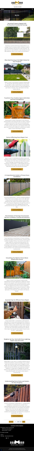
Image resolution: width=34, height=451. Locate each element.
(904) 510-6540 (17, 6)
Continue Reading (17, 54)
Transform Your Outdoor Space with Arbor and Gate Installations (17, 98)
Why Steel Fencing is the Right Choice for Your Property (17, 60)
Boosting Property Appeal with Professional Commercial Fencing (17, 24)
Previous (11, 421)
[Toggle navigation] (17, 9)
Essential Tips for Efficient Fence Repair (17, 300)
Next (24, 421)
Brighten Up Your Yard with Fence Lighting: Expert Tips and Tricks (17, 339)
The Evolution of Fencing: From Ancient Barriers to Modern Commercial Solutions (17, 216)
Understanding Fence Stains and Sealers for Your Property (17, 381)
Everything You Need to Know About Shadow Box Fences (17, 258)
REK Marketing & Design (21, 449)
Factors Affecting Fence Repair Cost (17, 137)
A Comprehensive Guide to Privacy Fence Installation (17, 175)
